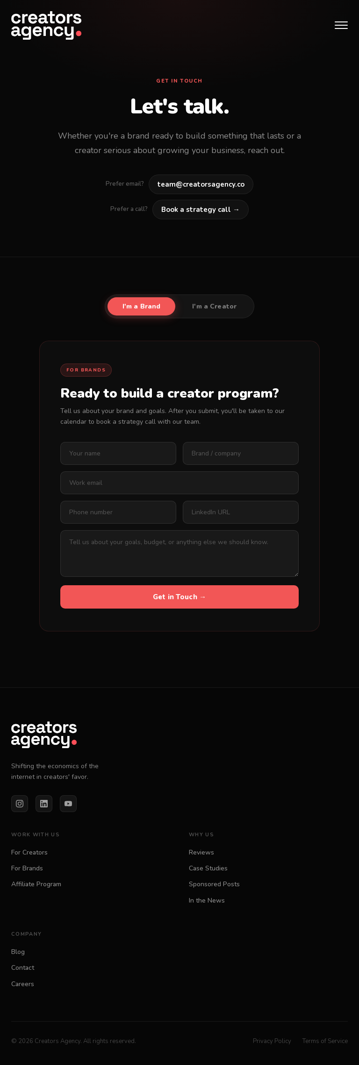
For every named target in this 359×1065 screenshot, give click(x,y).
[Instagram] (19, 803)
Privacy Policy (272, 1041)
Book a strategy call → (200, 209)
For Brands (27, 868)
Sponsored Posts (214, 884)
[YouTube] (68, 803)
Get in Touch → (179, 597)
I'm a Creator (214, 306)
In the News (207, 900)
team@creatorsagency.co (201, 184)
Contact (22, 967)
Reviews (201, 852)
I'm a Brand (141, 306)
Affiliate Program (36, 884)
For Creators (29, 852)
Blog (18, 951)
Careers (22, 984)
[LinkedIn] (44, 803)
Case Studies (208, 868)
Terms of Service (325, 1041)
